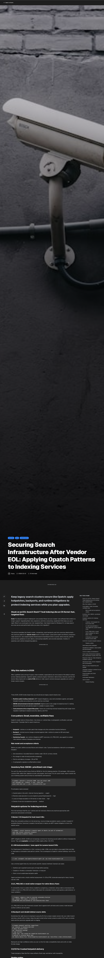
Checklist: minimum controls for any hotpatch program (92, 727)
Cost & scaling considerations (90, 709)
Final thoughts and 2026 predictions (89, 731)
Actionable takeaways (88, 735)
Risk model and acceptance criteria (93, 668)
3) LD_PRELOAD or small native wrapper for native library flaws (92, 690)
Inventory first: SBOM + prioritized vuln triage (91, 672)
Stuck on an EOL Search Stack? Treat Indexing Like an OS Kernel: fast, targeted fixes (91, 657)
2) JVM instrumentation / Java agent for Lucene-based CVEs (93, 685)
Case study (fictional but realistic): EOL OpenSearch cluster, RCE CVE (92, 712)
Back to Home (8, 2)
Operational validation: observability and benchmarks (92, 706)
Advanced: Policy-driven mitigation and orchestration (92, 720)
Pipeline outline (90, 700)
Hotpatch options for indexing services (90, 676)
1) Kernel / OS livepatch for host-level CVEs (93, 680)
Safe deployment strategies (90, 703)
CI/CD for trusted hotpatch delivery (92, 698)
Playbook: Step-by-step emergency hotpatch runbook (92, 716)
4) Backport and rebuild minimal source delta (92, 695)
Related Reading (90, 739)
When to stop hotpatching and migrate (91, 724)
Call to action (86, 737)
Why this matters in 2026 (89, 661)
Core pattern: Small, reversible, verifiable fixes (90, 664)
